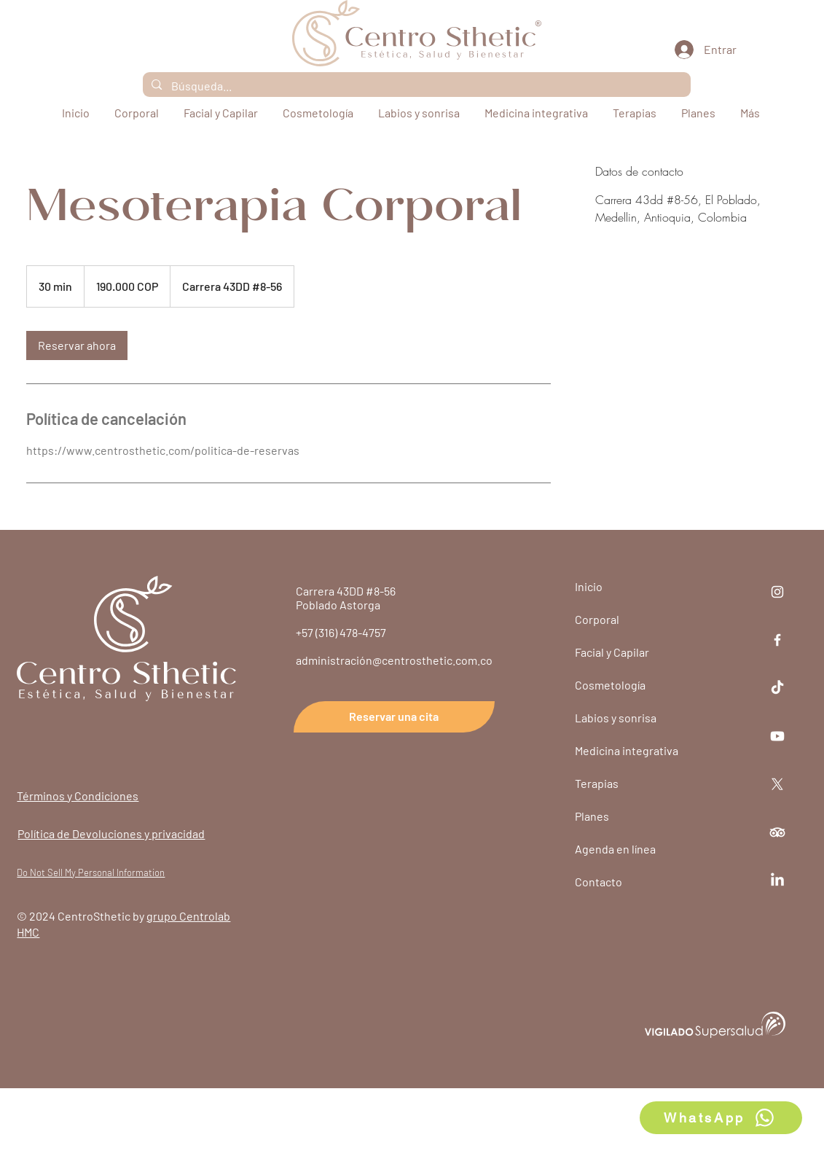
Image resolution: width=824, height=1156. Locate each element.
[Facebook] (777, 640)
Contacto (598, 882)
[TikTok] (777, 688)
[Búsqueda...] (416, 86)
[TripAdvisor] (777, 832)
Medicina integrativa (626, 750)
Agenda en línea (615, 849)
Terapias (597, 783)
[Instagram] (777, 592)
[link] (76, 345)
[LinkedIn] (777, 880)
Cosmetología (610, 685)
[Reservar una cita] (394, 717)
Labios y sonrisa (615, 718)
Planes (592, 816)
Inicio (589, 586)
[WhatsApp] (721, 1117)
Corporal (597, 619)
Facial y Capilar (612, 652)
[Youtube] (777, 736)
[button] (636, 113)
